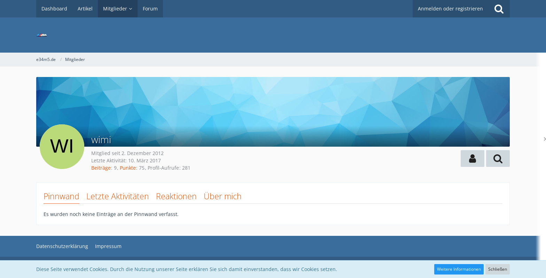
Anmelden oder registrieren (450, 8)
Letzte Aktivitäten (117, 196)
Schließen (497, 269)
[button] (472, 158)
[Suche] (499, 8)
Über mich (223, 196)
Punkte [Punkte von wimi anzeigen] (128, 167)
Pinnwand (61, 196)
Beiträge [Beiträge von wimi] (101, 167)
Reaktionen (176, 196)
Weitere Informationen (459, 269)
